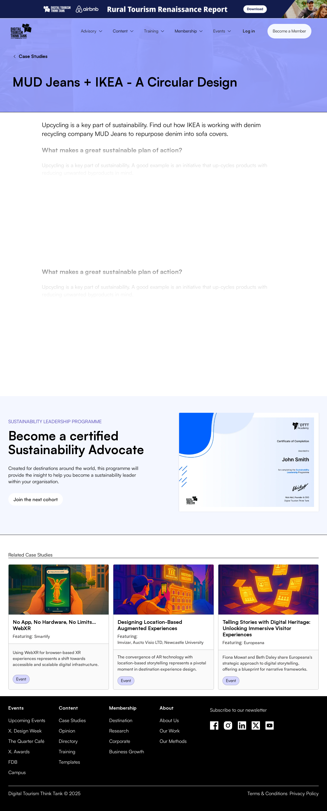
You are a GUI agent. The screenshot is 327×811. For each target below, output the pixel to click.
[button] (93, 31)
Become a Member (289, 31)
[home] (21, 31)
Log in (249, 31)
